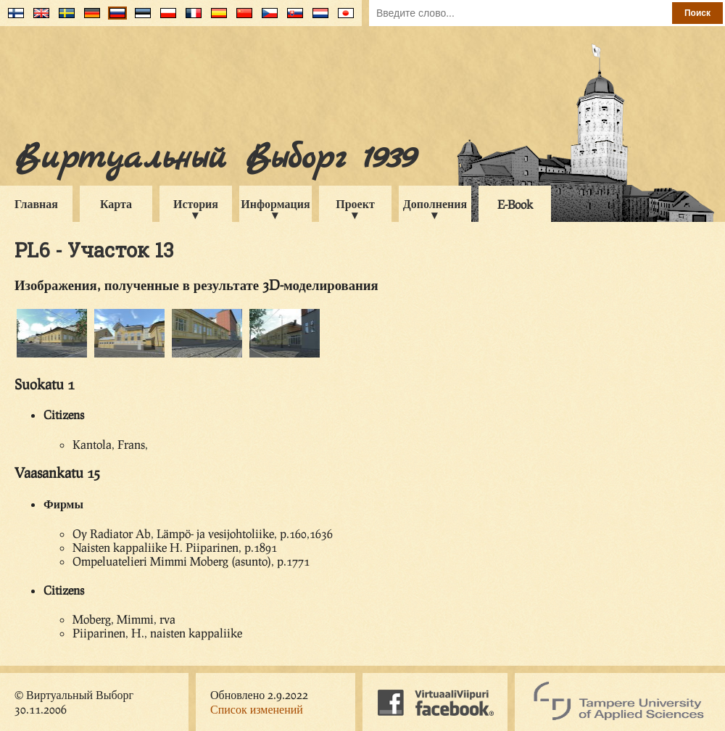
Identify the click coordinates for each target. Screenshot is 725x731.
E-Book (515, 204)
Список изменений (256, 709)
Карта (116, 203)
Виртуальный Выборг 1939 (214, 158)
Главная (36, 203)
